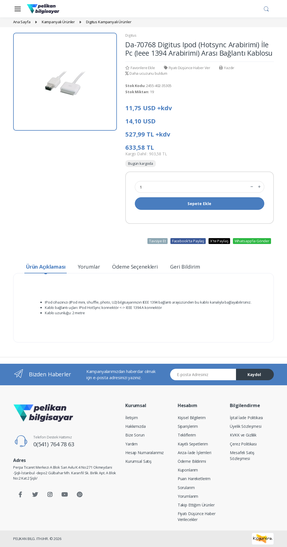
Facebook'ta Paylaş (188, 240)
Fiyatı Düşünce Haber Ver (187, 67)
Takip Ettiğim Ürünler (196, 505)
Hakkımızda (135, 426)
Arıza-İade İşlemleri (194, 452)
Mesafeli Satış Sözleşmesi (242, 455)
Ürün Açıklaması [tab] (46, 266)
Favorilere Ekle (140, 67)
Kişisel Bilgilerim (192, 417)
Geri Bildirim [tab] (185, 266)
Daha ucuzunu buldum (146, 73)
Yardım (131, 444)
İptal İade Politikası (246, 417)
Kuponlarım (188, 470)
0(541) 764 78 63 (53, 444)
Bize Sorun (135, 435)
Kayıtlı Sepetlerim (193, 444)
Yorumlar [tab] (89, 266)
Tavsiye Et (157, 240)
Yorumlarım (188, 496)
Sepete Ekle (199, 203)
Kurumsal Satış (138, 461)
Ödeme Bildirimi (192, 461)
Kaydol (254, 374)
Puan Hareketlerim (194, 478)
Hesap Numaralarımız (144, 452)
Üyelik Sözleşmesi (245, 426)
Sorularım (186, 487)
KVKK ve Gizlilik (243, 435)
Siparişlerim (188, 426)
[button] (266, 8)
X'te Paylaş (219, 240)
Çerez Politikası (243, 444)
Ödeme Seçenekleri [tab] (135, 266)
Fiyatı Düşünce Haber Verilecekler (197, 516)
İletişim (131, 417)
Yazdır (226, 67)
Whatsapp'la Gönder (252, 240)
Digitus (130, 35)
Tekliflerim (187, 435)
